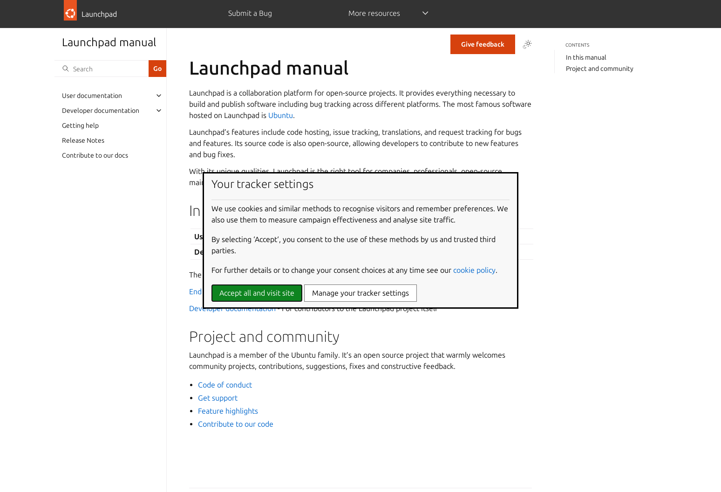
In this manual (586, 57)
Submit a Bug (250, 13)
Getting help (80, 125)
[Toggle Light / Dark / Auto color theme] (527, 44)
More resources (374, 13)
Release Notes (83, 140)
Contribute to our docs (95, 155)
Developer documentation (100, 110)
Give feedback (482, 44)
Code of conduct (225, 385)
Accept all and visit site (256, 293)
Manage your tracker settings (360, 293)
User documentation (92, 95)
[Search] (101, 68)
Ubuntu (280, 115)
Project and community (599, 68)
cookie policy (474, 270)
